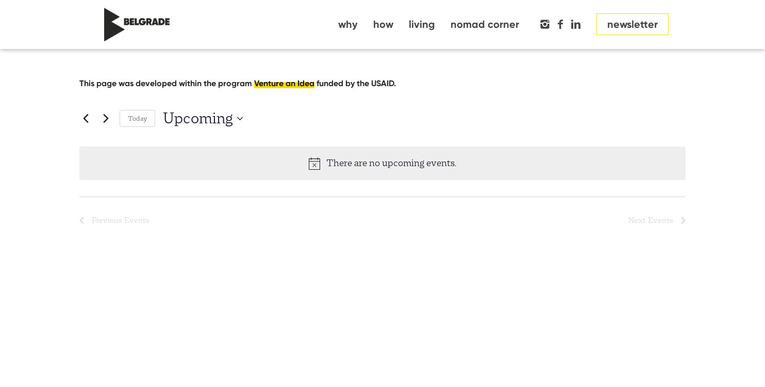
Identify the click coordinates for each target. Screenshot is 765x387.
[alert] (382, 163)
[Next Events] (105, 118)
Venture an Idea (284, 83)
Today (137, 118)
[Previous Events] (85, 118)
